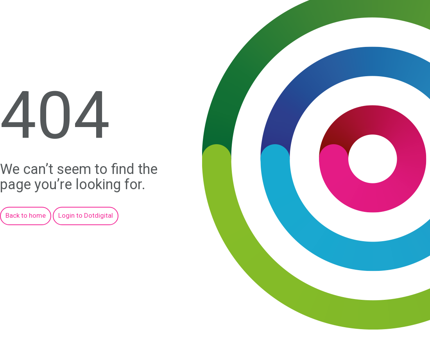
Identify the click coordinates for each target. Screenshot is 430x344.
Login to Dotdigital (85, 215)
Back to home (25, 215)
